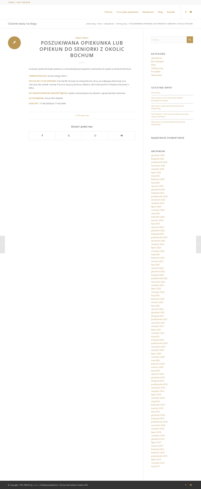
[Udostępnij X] (69, 135)
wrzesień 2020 (158, 346)
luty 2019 (155, 411)
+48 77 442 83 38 (23, 2)
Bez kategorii (157, 61)
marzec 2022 (157, 302)
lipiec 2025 (156, 172)
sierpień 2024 (157, 203)
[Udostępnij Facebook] (42, 135)
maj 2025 (155, 175)
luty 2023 (155, 264)
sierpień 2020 (157, 350)
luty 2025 (155, 182)
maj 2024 (155, 213)
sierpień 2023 (157, 244)
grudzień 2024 (158, 189)
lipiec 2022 (156, 288)
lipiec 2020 (156, 353)
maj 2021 (155, 336)
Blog (153, 64)
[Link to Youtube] (190, 11)
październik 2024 (159, 196)
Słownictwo (156, 75)
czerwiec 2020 (158, 356)
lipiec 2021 (156, 329)
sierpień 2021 (157, 326)
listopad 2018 (157, 418)
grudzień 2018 (158, 415)
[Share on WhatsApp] (95, 135)
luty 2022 (155, 305)
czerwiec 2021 (158, 333)
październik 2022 (159, 278)
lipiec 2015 (156, 459)
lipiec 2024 (156, 206)
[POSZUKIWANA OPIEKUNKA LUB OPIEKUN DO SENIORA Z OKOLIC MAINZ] (2, 244)
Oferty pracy (81, 38)
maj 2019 (155, 401)
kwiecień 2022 (158, 298)
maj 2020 (155, 360)
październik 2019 (159, 384)
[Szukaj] (172, 39)
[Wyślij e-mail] (122, 135)
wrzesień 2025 (158, 165)
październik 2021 (159, 319)
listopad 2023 (157, 233)
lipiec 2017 (156, 442)
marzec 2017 (157, 445)
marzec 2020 (157, 367)
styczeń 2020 (157, 373)
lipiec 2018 (156, 432)
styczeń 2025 (157, 186)
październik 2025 (159, 162)
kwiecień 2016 (158, 452)
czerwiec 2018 (158, 435)
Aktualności (156, 58)
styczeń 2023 (157, 268)
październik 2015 (159, 456)
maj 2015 (155, 466)
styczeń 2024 (157, 227)
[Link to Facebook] (186, 11)
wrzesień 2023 (158, 240)
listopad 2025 (157, 158)
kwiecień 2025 (158, 179)
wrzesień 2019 (158, 387)
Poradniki (155, 71)
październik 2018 (159, 421)
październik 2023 (159, 237)
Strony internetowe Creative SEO (74, 485)
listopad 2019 (157, 380)
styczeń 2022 (157, 309)
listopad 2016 (157, 449)
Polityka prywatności (49, 485)
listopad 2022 (157, 275)
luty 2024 (155, 223)
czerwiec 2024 (158, 209)
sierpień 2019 (157, 391)
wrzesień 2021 (158, 322)
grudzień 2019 (158, 377)
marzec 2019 (157, 408)
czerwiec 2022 (158, 292)
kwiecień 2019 (158, 404)
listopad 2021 (157, 315)
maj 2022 (155, 295)
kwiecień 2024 (158, 216)
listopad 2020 (157, 339)
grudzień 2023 (158, 230)
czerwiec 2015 (158, 462)
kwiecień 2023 (158, 257)
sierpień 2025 (157, 169)
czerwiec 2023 (158, 251)
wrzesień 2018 (158, 425)
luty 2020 (155, 370)
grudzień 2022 (158, 271)
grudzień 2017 (158, 439)
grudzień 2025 (158, 155)
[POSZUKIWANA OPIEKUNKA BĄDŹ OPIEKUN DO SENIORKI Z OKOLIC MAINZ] (198, 244)
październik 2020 (159, 343)
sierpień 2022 (157, 285)
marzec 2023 (157, 261)
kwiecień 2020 (158, 363)
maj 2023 (155, 254)
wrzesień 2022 (158, 281)
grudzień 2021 (158, 312)
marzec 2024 (157, 220)
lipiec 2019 (156, 394)
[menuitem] (108, 12)
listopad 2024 (157, 192)
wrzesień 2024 (158, 199)
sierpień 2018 (157, 428)
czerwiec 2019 (158, 397)
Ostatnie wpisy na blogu (22, 23)
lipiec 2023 (156, 247)
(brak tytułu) (155, 93)
